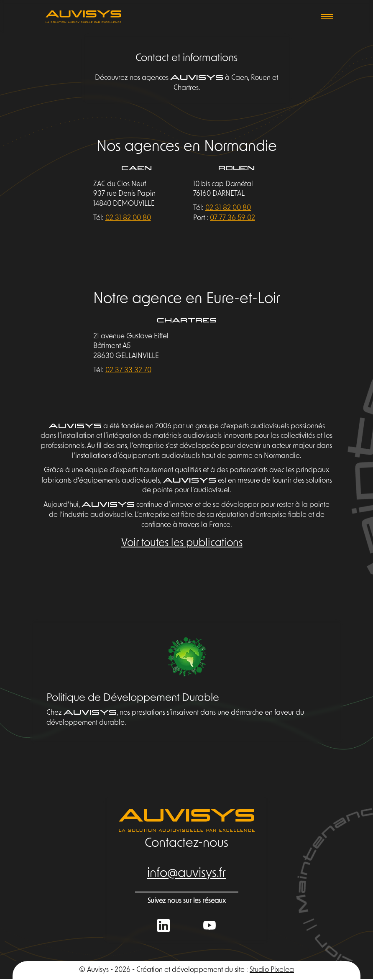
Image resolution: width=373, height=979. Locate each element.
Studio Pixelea (272, 970)
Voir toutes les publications (182, 543)
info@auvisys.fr (186, 873)
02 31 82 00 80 (128, 218)
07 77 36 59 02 (232, 218)
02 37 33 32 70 (128, 370)
